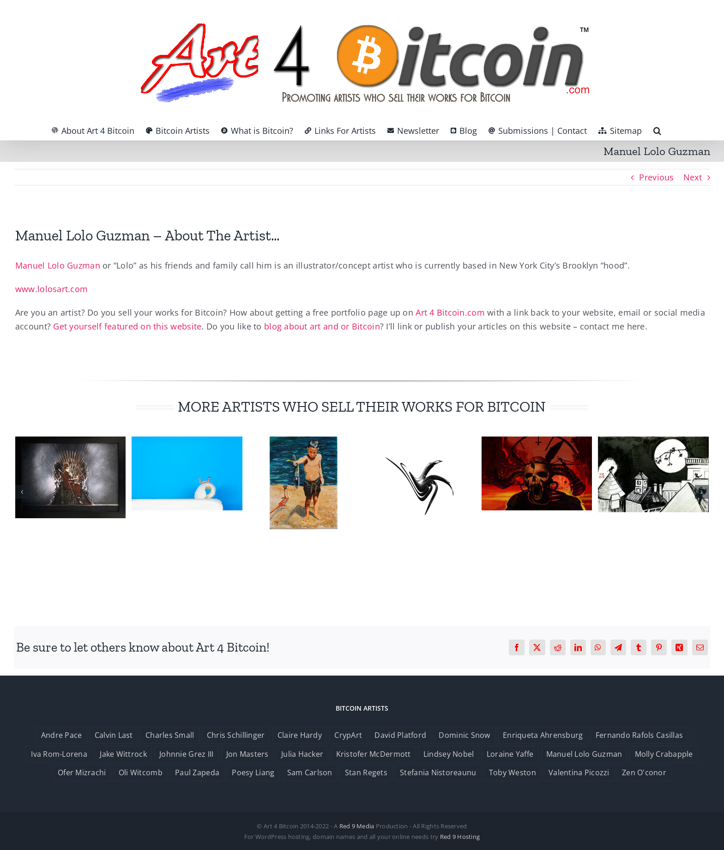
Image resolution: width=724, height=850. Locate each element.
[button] (657, 130)
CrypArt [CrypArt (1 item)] (348, 735)
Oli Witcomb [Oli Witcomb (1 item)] (141, 772)
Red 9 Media (356, 826)
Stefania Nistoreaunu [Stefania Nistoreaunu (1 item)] (438, 772)
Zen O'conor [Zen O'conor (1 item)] (644, 772)
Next (692, 177)
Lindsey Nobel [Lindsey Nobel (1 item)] (448, 754)
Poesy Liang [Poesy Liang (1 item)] (253, 772)
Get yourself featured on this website (127, 326)
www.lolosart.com (51, 288)
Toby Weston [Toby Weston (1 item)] (512, 772)
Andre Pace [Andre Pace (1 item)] (61, 735)
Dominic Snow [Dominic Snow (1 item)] (464, 735)
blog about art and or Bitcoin (322, 326)
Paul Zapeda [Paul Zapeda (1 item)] (197, 772)
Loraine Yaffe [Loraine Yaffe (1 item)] (510, 754)
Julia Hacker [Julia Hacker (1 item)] (302, 754)
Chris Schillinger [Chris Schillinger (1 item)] (236, 735)
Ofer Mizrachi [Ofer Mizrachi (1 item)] (82, 772)
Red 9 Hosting (460, 836)
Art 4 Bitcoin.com (450, 312)
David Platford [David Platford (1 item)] (400, 735)
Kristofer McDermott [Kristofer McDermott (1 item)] (373, 754)
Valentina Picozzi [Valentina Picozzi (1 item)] (579, 772)
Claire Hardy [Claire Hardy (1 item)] (300, 735)
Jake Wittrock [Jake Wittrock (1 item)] (123, 754)
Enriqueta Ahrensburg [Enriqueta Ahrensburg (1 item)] (543, 735)
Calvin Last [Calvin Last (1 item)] (114, 735)
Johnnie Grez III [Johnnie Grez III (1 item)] (186, 754)
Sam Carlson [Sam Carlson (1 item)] (309, 772)
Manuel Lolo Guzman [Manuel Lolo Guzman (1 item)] (584, 754)
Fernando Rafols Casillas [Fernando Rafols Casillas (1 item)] (639, 735)
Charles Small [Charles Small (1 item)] (169, 735)
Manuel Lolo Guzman (57, 265)
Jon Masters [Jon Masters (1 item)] (247, 754)
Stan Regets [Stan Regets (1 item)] (366, 772)
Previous (656, 177)
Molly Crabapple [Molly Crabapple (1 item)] (664, 754)
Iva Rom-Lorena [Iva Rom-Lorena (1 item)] (59, 754)
